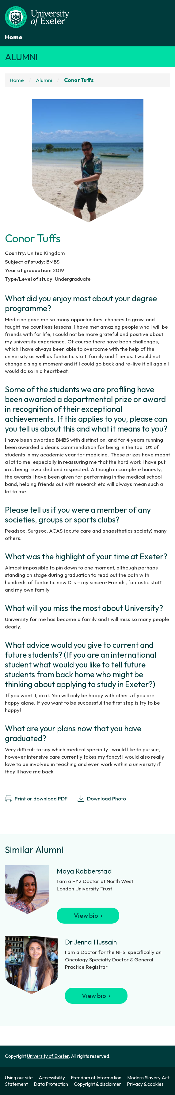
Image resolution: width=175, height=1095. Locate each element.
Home (13, 37)
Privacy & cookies (145, 1084)
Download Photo (101, 798)
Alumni (21, 57)
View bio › (88, 915)
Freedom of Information (96, 1077)
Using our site (19, 1077)
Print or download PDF (36, 798)
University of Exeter (48, 1056)
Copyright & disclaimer (97, 1084)
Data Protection (51, 1084)
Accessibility (52, 1077)
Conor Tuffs (79, 80)
